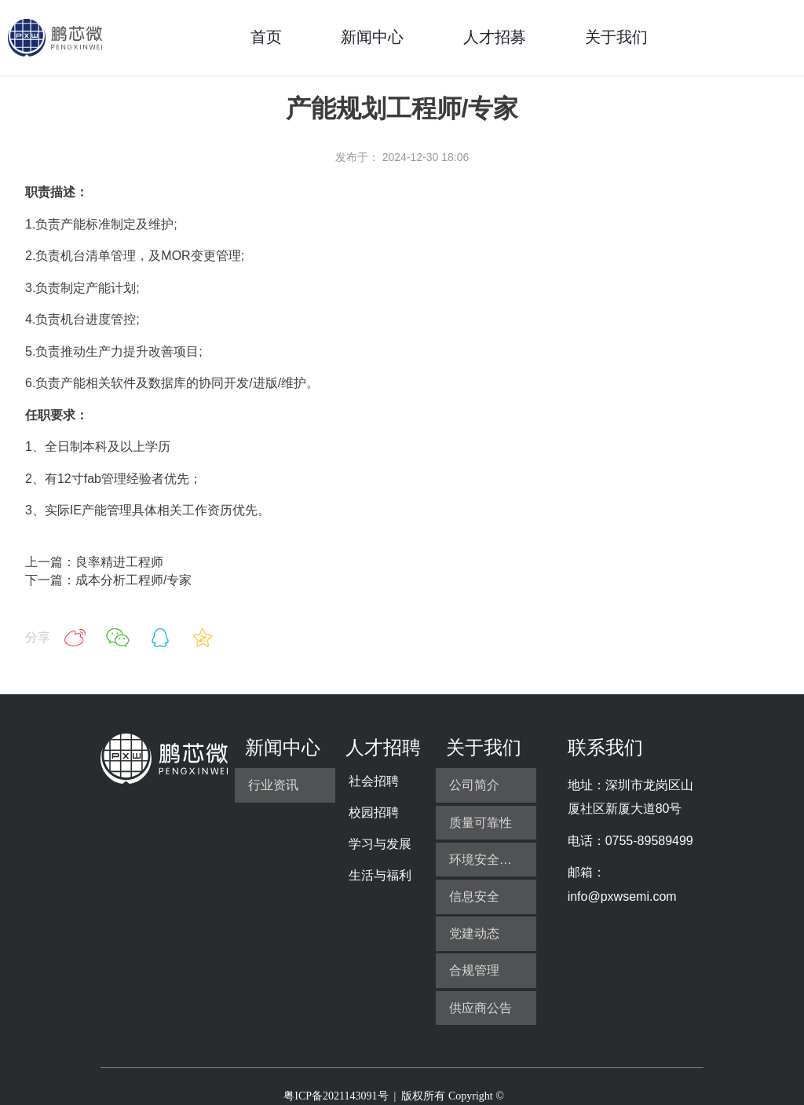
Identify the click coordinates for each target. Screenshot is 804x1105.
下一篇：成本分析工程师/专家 (108, 580)
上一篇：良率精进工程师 (94, 562)
